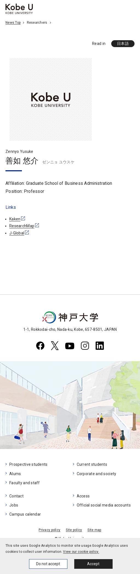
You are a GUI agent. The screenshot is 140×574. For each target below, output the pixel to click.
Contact (16, 496)
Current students (92, 464)
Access (83, 496)
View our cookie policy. (81, 552)
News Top (13, 23)
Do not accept (48, 564)
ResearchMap (21, 226)
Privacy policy (49, 530)
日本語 (123, 43)
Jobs (13, 505)
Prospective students (28, 464)
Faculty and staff (24, 483)
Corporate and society (96, 474)
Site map (94, 530)
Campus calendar (25, 514)
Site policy (74, 530)
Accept (93, 564)
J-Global (16, 233)
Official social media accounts (104, 505)
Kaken (14, 219)
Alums (15, 474)
